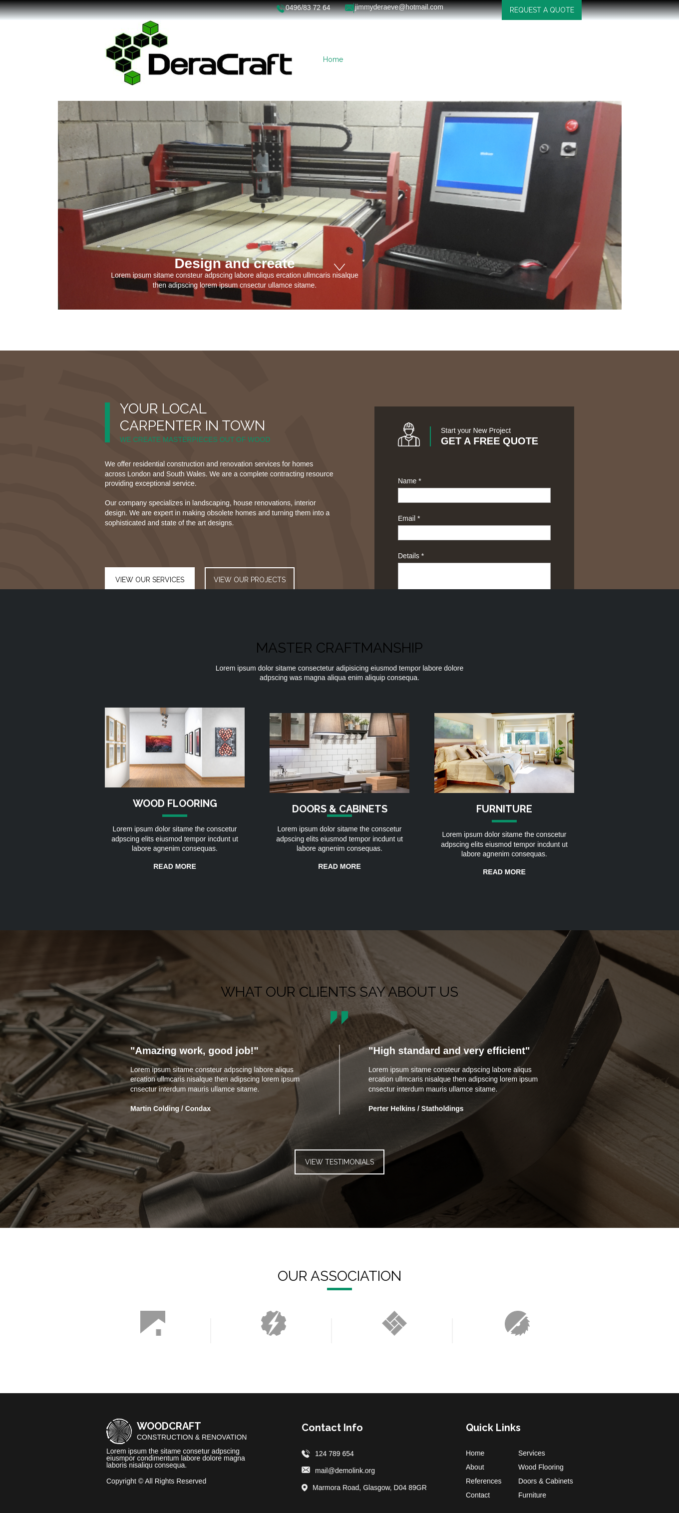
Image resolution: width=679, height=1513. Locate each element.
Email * (409, 518)
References (484, 1481)
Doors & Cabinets (545, 1481)
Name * (409, 481)
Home (475, 1453)
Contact (478, 1495)
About (475, 1467)
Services (531, 1453)
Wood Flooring (541, 1467)
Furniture (532, 1495)
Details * (411, 556)
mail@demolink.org (345, 1471)
